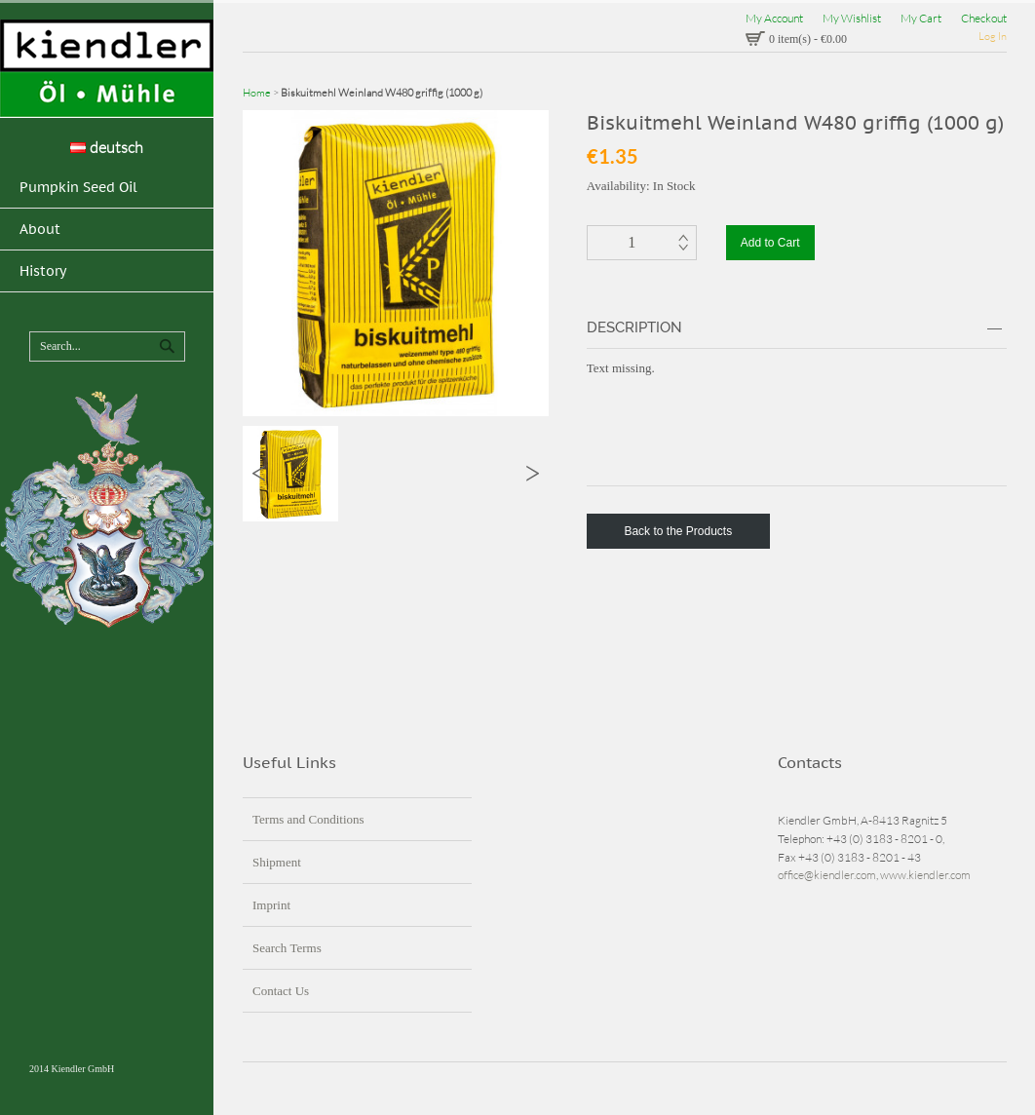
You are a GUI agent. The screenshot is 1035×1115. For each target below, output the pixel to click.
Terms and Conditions (308, 819)
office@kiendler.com (827, 874)
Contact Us (280, 990)
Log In (992, 36)
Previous (259, 473)
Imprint (271, 905)
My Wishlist (852, 18)
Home (257, 92)
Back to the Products (678, 531)
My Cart (921, 18)
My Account (774, 18)
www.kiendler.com (925, 874)
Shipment (276, 862)
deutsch (106, 147)
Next (533, 473)
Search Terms (287, 948)
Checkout (984, 18)
